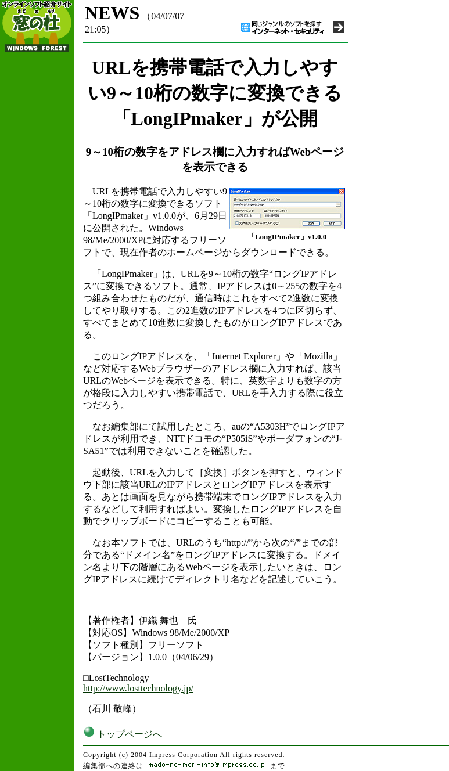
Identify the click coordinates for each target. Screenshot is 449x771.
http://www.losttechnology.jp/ (138, 688)
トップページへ (122, 734)
